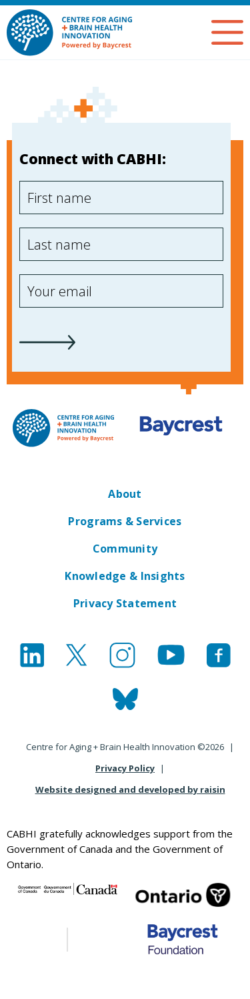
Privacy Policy (125, 768)
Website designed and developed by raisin (130, 789)
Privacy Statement (125, 603)
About (124, 493)
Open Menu (227, 32)
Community (125, 548)
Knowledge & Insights (125, 576)
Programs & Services (124, 521)
